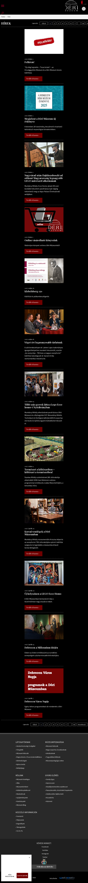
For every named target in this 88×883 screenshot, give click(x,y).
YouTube (45, 850)
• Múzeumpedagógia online (54, 761)
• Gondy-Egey (49, 779)
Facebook (45, 847)
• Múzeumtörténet (22, 787)
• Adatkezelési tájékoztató (54, 794)
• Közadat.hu (49, 798)
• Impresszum (50, 783)
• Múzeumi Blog (21, 805)
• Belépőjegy (20, 768)
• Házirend (48, 801)
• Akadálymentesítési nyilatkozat (56, 787)
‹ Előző (43, 23)
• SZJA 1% (19, 831)
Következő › (82, 725)
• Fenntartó (19, 816)
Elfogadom (22, 876)
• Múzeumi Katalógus (23, 779)
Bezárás (28, 858)
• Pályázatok (20, 820)
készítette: (53, 878)
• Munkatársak (20, 794)
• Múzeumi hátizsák (22, 753)
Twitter (45, 857)
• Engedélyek (20, 824)
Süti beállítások (9, 875)
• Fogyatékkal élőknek (52, 757)
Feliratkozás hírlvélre (45, 867)
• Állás (18, 783)
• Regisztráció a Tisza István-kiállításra (29, 757)
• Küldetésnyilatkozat (23, 790)
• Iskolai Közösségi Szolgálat (25, 746)
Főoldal (3, 17)
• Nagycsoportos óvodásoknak (55, 750)
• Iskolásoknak (50, 753)
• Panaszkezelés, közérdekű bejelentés (59, 790)
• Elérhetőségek (21, 761)
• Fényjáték (19, 750)
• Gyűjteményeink (22, 798)
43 (83, 23)
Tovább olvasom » (32, 79)
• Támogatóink (20, 827)
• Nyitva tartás (20, 764)
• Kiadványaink (20, 801)
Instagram (45, 854)
